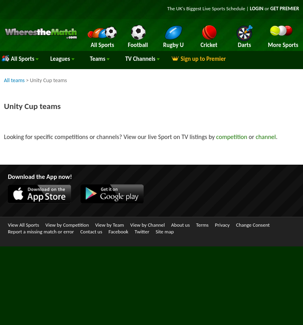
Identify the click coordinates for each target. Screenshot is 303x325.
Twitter (142, 232)
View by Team (109, 225)
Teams (100, 58)
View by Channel (147, 225)
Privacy (222, 225)
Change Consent (252, 225)
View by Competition (67, 225)
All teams (14, 80)
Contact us (91, 232)
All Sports (20, 58)
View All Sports (23, 225)
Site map (164, 232)
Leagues (62, 58)
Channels (142, 58)
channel (266, 137)
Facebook (118, 232)
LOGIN (256, 8)
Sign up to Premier (198, 58)
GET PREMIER (284, 8)
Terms (202, 225)
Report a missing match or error (41, 232)
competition (231, 137)
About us (180, 225)
